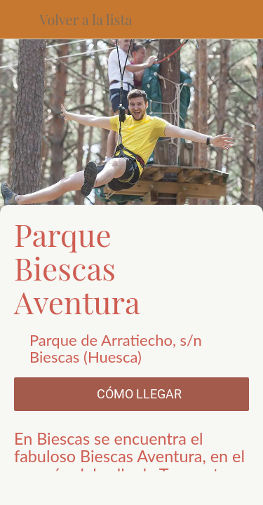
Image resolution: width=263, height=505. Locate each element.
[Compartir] (71, 488)
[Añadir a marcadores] (191, 488)
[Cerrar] (19, 19)
